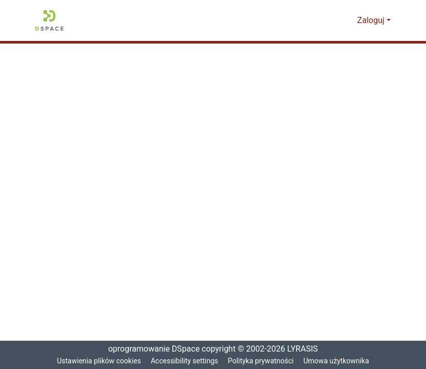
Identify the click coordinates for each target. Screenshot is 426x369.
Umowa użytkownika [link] (339, 361)
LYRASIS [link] (304, 349)
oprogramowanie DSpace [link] (151, 349)
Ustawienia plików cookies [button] (96, 361)
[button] (49, 20)
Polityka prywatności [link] (262, 361)
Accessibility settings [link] (184, 361)
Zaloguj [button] (372, 20)
